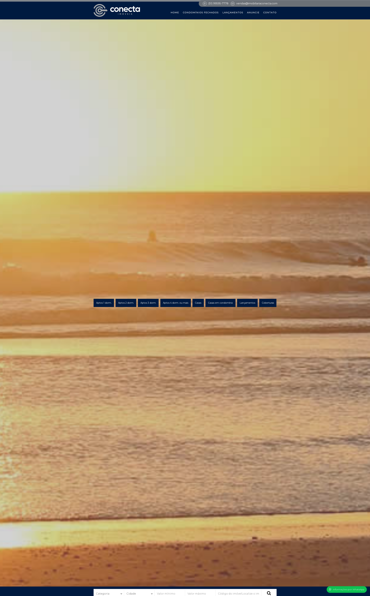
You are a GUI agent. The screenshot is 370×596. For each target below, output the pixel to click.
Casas (198, 302)
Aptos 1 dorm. (103, 302)
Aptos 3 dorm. (148, 302)
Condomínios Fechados (201, 12)
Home (175, 12)
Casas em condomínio (220, 302)
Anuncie (253, 12)
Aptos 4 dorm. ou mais (175, 302)
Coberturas (268, 302)
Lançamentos (232, 12)
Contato (270, 12)
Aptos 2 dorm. (126, 302)
